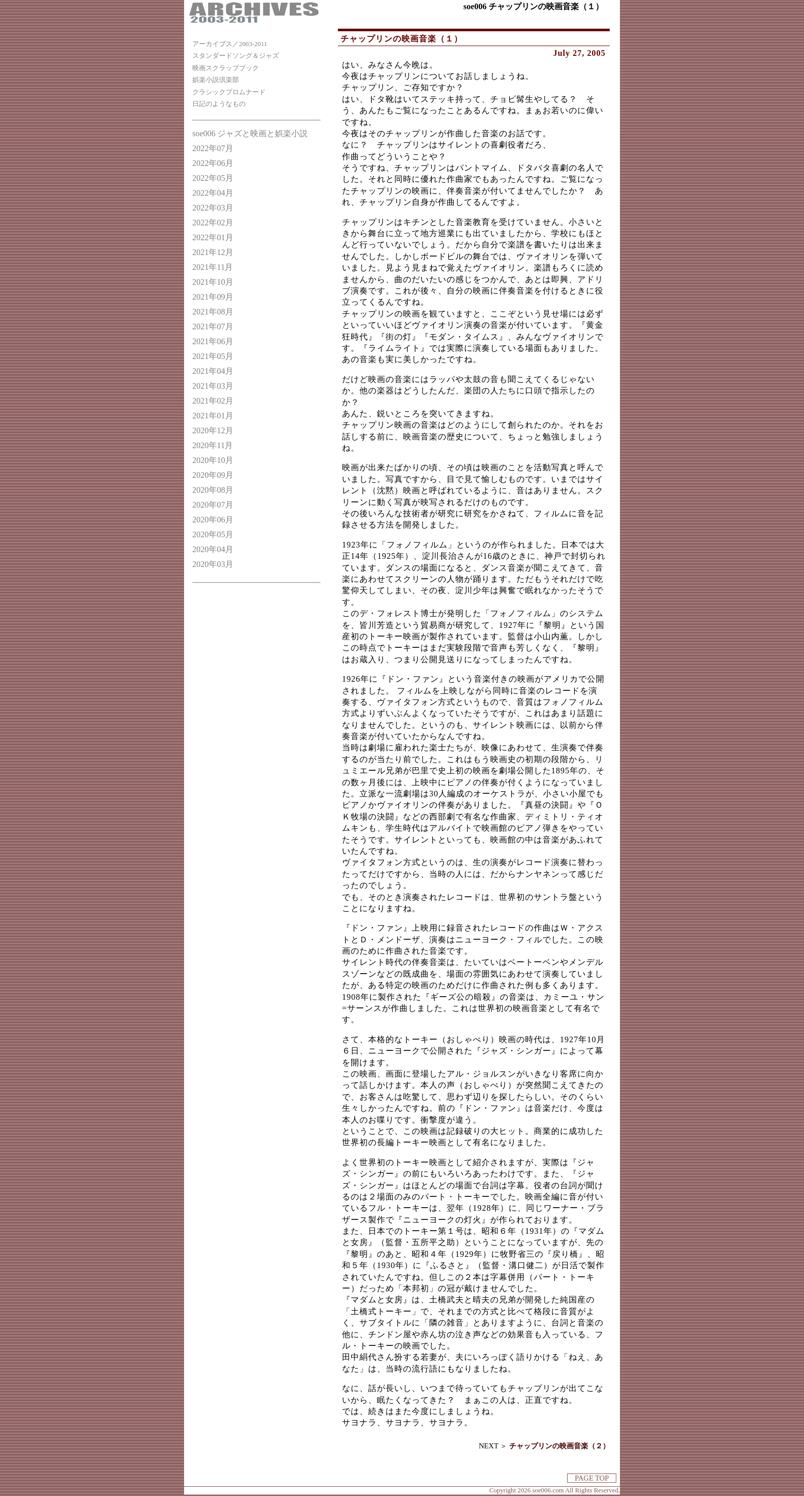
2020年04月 (212, 549)
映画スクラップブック (225, 68)
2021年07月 (212, 326)
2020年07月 (212, 504)
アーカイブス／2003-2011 (229, 44)
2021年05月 (212, 356)
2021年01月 (212, 415)
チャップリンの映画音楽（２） (559, 1446)
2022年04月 (212, 192)
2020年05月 (212, 534)
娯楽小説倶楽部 (215, 79)
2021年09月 (212, 296)
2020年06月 (212, 519)
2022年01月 (212, 237)
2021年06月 (212, 341)
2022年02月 (212, 222)
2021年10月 (212, 282)
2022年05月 (212, 178)
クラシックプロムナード (229, 92)
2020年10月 (212, 460)
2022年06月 (212, 163)
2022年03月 (212, 207)
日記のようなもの (219, 104)
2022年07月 (212, 148)
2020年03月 (212, 564)
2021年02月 (212, 400)
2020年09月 (212, 475)
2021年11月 (212, 267)
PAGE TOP (592, 1478)
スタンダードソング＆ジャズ (235, 55)
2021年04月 (212, 371)
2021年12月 (212, 252)
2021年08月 (212, 311)
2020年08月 (212, 490)
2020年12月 (212, 430)
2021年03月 (212, 386)
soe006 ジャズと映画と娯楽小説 (250, 133)
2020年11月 (212, 445)
